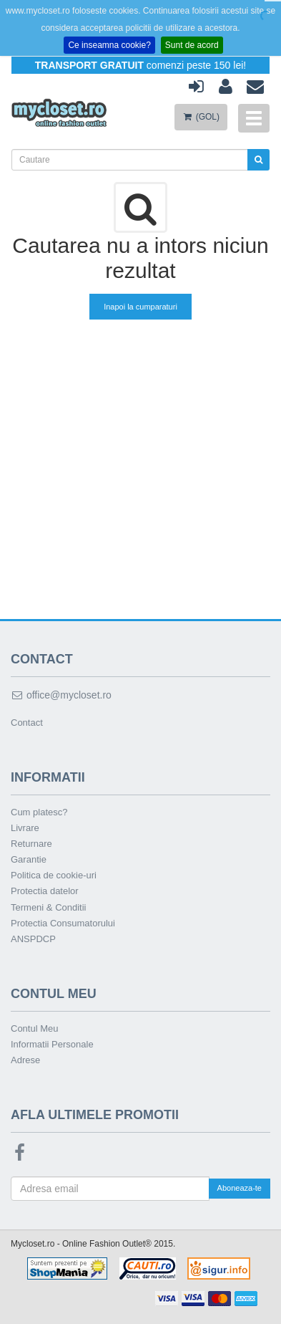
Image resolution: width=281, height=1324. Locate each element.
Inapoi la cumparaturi (140, 306)
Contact (27, 722)
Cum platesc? (39, 812)
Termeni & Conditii (49, 907)
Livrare (25, 827)
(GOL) (201, 117)
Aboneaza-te (239, 1188)
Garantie (28, 859)
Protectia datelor (45, 891)
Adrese (25, 1060)
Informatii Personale (52, 1044)
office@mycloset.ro (61, 695)
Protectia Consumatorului (63, 923)
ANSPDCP (33, 939)
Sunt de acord (192, 45)
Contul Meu (34, 1028)
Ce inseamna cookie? (109, 45)
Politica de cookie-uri (54, 875)
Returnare (31, 843)
